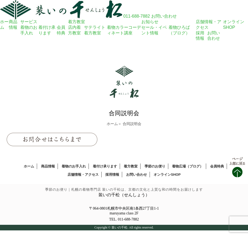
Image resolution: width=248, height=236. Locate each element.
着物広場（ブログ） (187, 166)
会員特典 (217, 166)
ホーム (112, 124)
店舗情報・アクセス (83, 175)
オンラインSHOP (167, 175)
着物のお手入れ (74, 166)
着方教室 (76, 21)
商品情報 (48, 166)
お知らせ (149, 21)
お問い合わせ (164, 16)
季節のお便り (155, 166)
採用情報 (112, 175)
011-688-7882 (136, 16)
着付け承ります (105, 166)
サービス (28, 21)
